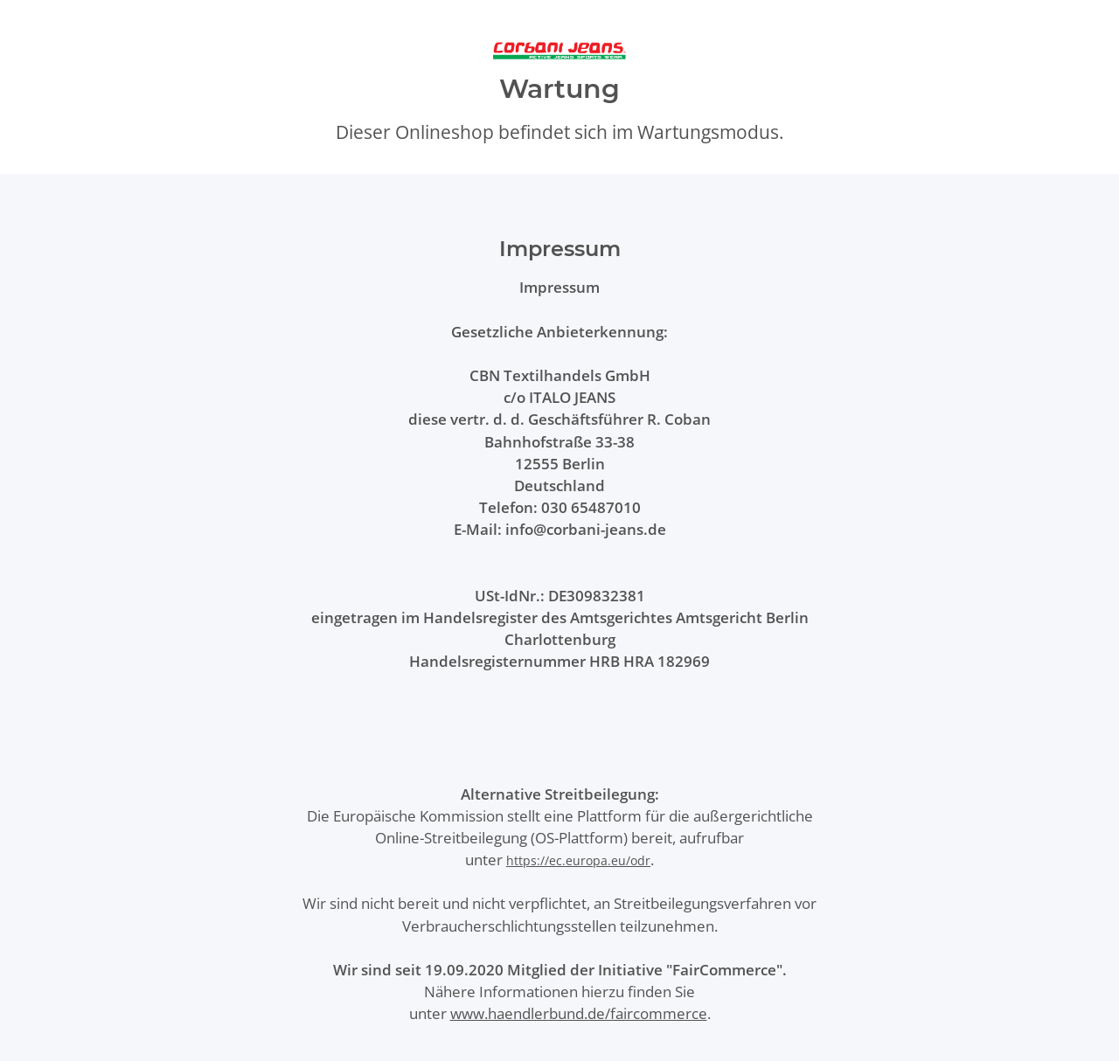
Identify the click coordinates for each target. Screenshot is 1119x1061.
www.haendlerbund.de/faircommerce (578, 1013)
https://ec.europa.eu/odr (578, 860)
